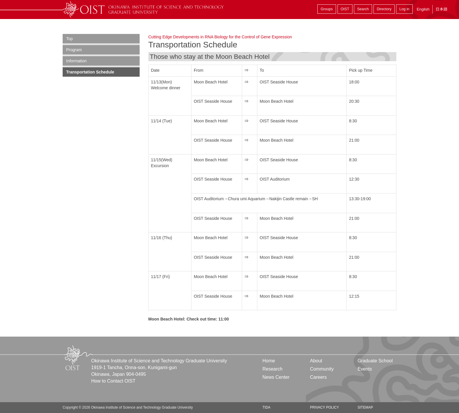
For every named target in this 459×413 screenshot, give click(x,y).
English (423, 9)
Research (272, 368)
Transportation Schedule (90, 72)
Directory (384, 9)
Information (76, 61)
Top (69, 38)
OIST (345, 9)
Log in (404, 9)
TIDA (266, 407)
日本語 (441, 9)
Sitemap (365, 407)
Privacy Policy (324, 407)
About (316, 360)
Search (363, 9)
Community (322, 368)
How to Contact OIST (113, 380)
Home (269, 360)
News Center (276, 377)
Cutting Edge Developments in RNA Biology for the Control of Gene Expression (220, 37)
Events (364, 368)
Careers (318, 377)
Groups (327, 9)
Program (74, 49)
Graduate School (375, 360)
